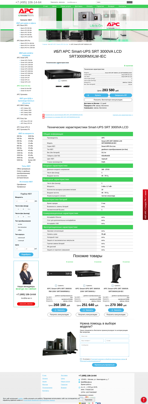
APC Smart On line (23, 86)
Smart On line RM (26, 88)
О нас (45, 6)
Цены (54, 6)
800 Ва (19, 146)
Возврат (111, 6)
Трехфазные (21, 187)
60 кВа (30, 153)
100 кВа (31, 158)
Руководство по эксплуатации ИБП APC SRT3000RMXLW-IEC (64, 114)
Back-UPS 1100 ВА (26, 37)
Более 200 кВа (31, 161)
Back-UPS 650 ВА (26, 30)
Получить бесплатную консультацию (108, 100)
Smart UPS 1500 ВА (27, 64)
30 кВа (30, 148)
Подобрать (26, 254)
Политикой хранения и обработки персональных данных (108, 359)
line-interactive (22, 227)
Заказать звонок (57, 2)
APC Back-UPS (22, 25)
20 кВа (30, 146)
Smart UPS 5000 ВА (27, 73)
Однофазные (21, 184)
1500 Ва (20, 153)
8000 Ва (31, 138)
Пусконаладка (47, 387)
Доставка (78, 6)
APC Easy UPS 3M (26, 121)
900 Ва (19, 148)
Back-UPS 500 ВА (26, 28)
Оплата (89, 6)
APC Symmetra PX (23, 129)
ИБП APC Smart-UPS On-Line (59, 44)
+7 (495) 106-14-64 (28, 2)
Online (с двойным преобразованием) (23, 172)
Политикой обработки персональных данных (39, 400)
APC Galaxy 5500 (26, 112)
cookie (20, 398)
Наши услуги (66, 6)
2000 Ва (20, 155)
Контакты (122, 6)
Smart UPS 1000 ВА (27, 62)
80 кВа (30, 155)
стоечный (21, 240)
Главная (44, 44)
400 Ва (19, 136)
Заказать (61, 310)
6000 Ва (31, 136)
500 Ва (19, 138)
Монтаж (45, 384)
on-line (20, 224)
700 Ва (19, 143)
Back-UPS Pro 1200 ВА (28, 45)
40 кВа (30, 150)
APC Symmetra (22, 94)
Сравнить (64, 80)
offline (20, 230)
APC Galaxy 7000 (26, 114)
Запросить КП (121, 95)
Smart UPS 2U (25, 80)
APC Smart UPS (22, 57)
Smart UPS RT (25, 77)
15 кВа (30, 143)
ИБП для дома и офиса (26, 23)
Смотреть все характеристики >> (123, 115)
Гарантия (100, 6)
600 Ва (19, 141)
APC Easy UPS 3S (26, 123)
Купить (98, 95)
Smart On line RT (26, 90)
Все (29, 209)
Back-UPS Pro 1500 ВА (28, 47)
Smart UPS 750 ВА (26, 60)
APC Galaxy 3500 (26, 110)
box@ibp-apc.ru (72, 2)
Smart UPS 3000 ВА (27, 71)
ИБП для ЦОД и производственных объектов (26, 101)
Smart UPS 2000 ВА (27, 67)
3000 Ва (20, 158)
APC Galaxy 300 (26, 108)
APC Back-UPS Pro (23, 40)
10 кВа (30, 141)
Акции (44, 381)
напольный (21, 237)
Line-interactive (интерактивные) (23, 177)
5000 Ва (20, 160)
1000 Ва (20, 150)
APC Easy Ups (22, 118)
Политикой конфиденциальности (90, 361)
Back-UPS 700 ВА (26, 32)
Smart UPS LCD (25, 82)
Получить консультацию (59, 315)
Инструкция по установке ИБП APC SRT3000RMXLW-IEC (62, 117)
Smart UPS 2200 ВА (27, 69)
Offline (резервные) (23, 169)
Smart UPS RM (25, 75)
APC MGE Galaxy (23, 105)
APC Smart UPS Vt (23, 127)
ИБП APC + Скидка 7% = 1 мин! (145, 205)
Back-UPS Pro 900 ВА (27, 43)
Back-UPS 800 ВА (26, 34)
